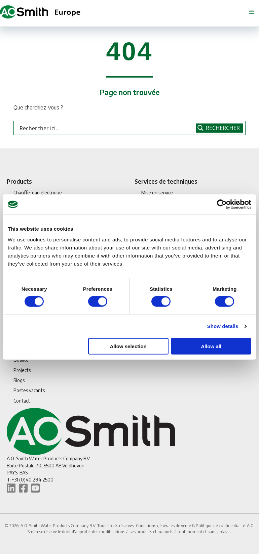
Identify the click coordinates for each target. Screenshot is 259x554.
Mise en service (157, 192)
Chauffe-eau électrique (37, 192)
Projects (22, 370)
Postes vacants (29, 390)
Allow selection (128, 346)
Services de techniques (166, 181)
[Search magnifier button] (219, 128)
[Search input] (106, 128)
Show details (222, 326)
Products (19, 181)
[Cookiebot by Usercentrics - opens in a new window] (221, 204)
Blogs (19, 380)
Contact (21, 401)
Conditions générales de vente (164, 525)
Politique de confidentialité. (221, 525)
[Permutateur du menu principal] (251, 12)
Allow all (211, 346)
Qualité (21, 360)
